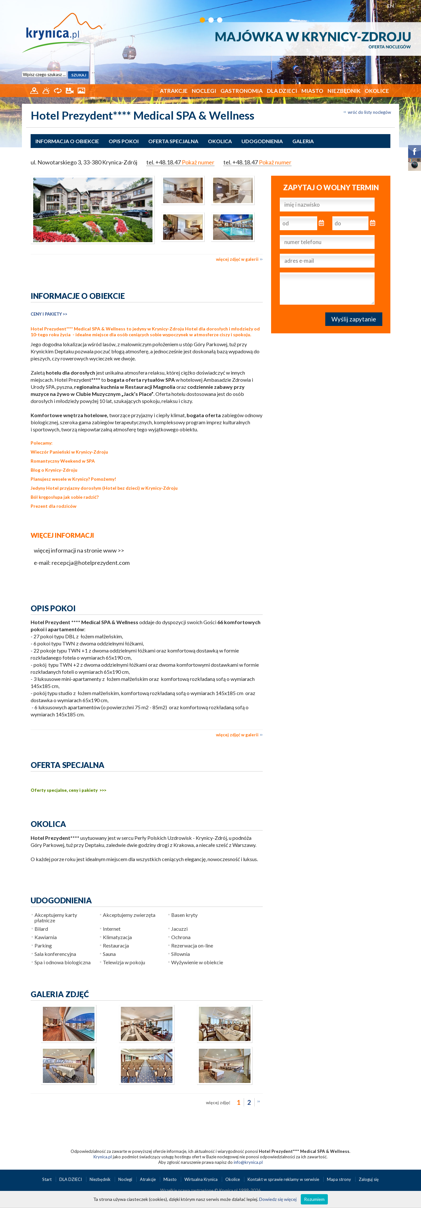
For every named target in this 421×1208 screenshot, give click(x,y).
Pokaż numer (198, 162)
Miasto (312, 90)
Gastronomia (241, 90)
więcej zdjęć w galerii (237, 259)
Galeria (303, 141)
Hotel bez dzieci (121, 488)
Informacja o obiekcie (67, 141)
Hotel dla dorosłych (206, 328)
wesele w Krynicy (70, 479)
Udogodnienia (262, 141)
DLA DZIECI (282, 90)
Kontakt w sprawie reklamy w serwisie (284, 1179)
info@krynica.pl (248, 1162)
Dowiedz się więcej (278, 1199)
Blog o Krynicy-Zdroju (54, 470)
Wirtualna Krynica (201, 1179)
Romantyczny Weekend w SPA (63, 461)
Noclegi (204, 90)
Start (47, 1179)
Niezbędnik (344, 90)
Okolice (377, 90)
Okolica (220, 141)
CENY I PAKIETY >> (49, 314)
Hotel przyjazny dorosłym (73, 488)
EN (390, 6)
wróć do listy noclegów (369, 112)
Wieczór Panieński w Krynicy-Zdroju (69, 452)
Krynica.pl (102, 1156)
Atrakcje (174, 90)
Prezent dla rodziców (53, 506)
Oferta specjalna (173, 141)
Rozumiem (314, 1199)
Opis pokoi (124, 141)
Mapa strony (339, 1179)
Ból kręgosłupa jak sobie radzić (64, 497)
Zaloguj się (369, 1179)
